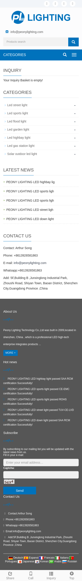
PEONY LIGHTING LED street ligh (29, 209)
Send (19, 490)
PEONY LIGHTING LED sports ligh (30, 191)
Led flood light (16, 121)
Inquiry (51, 575)
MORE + (10, 352)
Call (31, 575)
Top (71, 575)
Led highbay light (18, 137)
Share (10, 575)
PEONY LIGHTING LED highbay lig (30, 182)
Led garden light (18, 129)
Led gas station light (21, 146)
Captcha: (8, 468)
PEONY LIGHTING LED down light (30, 219)
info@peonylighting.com (26, 32)
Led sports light (17, 113)
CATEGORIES (14, 55)
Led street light (17, 105)
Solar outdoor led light (22, 154)
